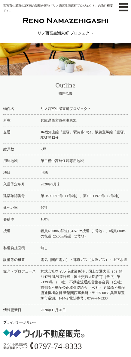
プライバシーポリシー (19, 322)
